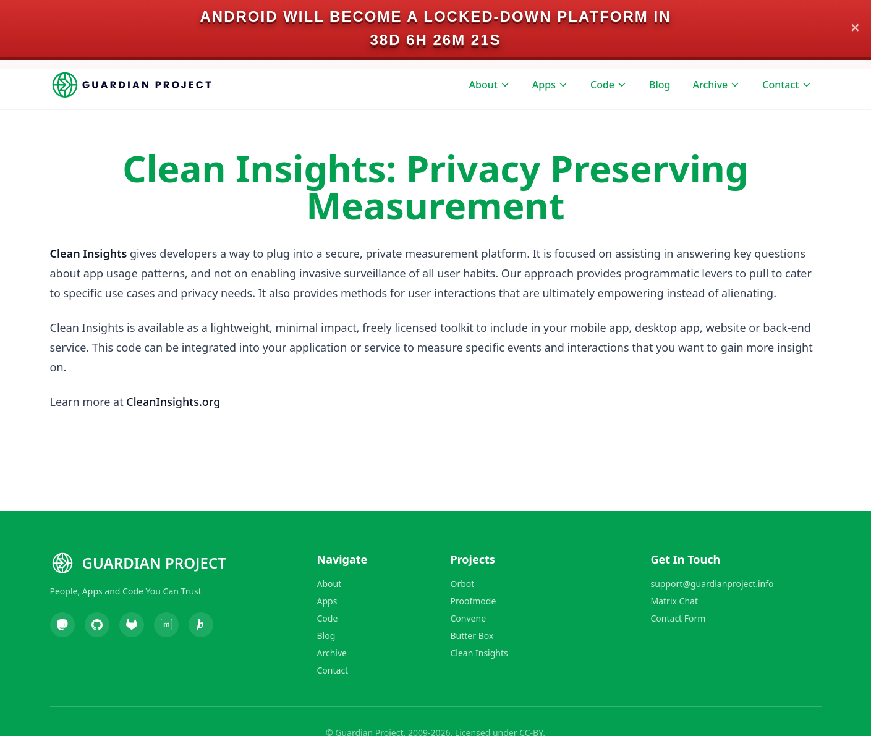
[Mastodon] (62, 624)
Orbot (463, 584)
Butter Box (472, 635)
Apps (550, 84)
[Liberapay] (201, 624)
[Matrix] (166, 624)
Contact (786, 84)
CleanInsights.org (173, 401)
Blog (659, 84)
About (489, 84)
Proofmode (473, 601)
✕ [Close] (855, 28)
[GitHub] (97, 624)
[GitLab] (131, 624)
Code (608, 84)
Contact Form (678, 618)
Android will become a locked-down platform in (435, 16)
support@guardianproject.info (712, 584)
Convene (468, 618)
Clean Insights (479, 653)
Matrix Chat (674, 601)
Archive (717, 84)
